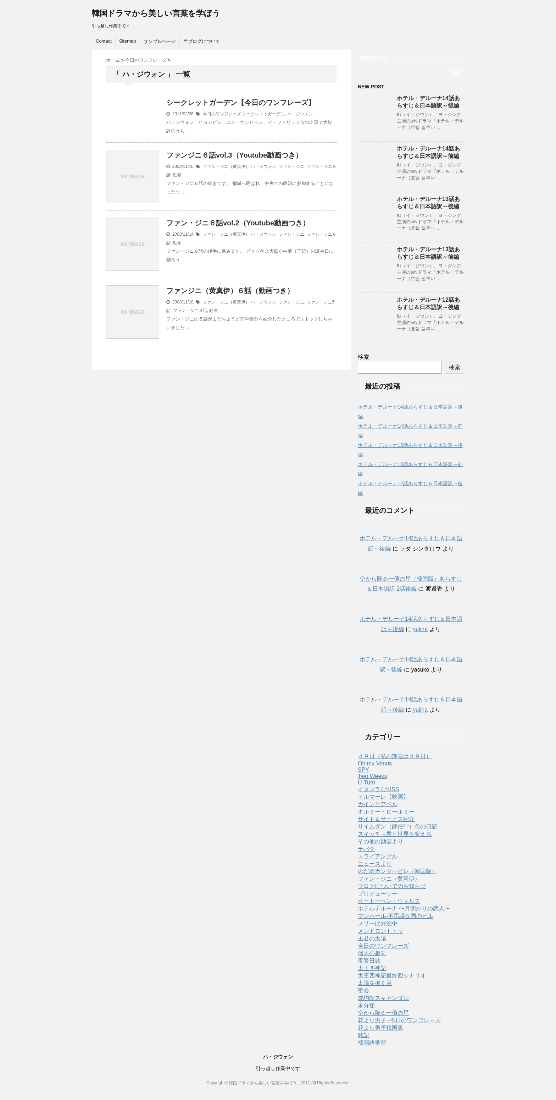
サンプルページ (160, 41)
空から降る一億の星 (383, 1013)
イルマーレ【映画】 (383, 797)
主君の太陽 (372, 938)
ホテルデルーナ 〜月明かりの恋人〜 (404, 908)
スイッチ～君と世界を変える (395, 834)
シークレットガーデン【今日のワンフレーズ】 (240, 102)
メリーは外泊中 (377, 923)
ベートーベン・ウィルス (389, 901)
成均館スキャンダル (383, 998)
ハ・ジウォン (300, 113)
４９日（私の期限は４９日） (395, 756)
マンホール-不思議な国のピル (395, 916)
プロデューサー (377, 894)
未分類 (366, 1005)
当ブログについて (201, 41)
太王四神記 (372, 968)
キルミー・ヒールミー (386, 812)
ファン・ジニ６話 (190, 310)
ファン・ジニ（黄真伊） (226, 166)
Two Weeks (372, 776)
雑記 (363, 1035)
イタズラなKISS (378, 789)
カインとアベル (377, 804)
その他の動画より (380, 841)
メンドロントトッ (380, 931)
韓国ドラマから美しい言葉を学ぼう (156, 13)
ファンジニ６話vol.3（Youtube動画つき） (234, 155)
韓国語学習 (372, 1043)
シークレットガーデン (263, 113)
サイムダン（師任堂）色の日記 (397, 826)
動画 (177, 175)
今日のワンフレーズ (222, 113)
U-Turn (366, 782)
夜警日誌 (369, 961)
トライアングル (377, 856)
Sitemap (127, 41)
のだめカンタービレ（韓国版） (397, 871)
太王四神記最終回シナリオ (392, 976)
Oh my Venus (375, 763)
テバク (366, 849)
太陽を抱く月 (375, 983)
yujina (420, 629)
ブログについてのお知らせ (392, 886)
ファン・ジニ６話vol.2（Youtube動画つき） (238, 223)
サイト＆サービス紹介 (386, 819)
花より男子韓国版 (380, 1028)
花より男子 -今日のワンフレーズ (399, 1020)
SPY (363, 770)
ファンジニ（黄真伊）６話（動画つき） (230, 291)
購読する (374, 58)
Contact (104, 41)
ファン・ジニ (291, 166)
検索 (363, 357)
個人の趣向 (372, 953)
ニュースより (375, 864)
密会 (363, 990)
